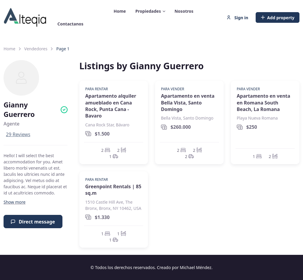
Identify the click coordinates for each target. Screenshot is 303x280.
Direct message (33, 221)
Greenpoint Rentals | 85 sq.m (113, 189)
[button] (14, 202)
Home (9, 49)
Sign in (237, 17)
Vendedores (35, 49)
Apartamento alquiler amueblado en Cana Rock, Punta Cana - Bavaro (110, 106)
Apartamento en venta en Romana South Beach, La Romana (263, 102)
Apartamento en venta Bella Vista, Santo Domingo (188, 102)
